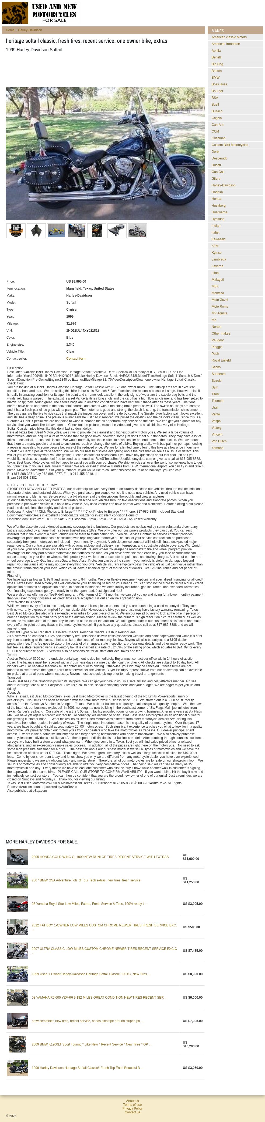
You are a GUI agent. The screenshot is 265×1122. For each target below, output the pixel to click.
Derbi (215, 152)
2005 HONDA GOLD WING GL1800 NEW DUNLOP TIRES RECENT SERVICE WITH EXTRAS (100, 857)
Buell (215, 104)
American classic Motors (229, 37)
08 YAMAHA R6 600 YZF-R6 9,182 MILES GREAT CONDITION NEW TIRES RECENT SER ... (99, 997)
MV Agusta (219, 313)
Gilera (216, 178)
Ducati (216, 165)
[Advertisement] (104, 70)
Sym (215, 387)
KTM (215, 246)
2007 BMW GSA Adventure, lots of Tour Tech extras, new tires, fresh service (86, 880)
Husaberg (219, 205)
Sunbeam (218, 374)
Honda (216, 199)
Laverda (217, 266)
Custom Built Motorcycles (230, 145)
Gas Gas (218, 172)
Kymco (217, 253)
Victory (216, 428)
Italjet (215, 232)
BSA (215, 98)
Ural (215, 407)
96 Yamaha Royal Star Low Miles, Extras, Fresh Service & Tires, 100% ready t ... (89, 904)
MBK (215, 286)
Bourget (217, 91)
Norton (216, 327)
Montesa (218, 293)
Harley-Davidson (30, 30)
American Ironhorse (226, 44)
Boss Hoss (219, 84)
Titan (215, 394)
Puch (215, 354)
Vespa (216, 421)
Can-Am (218, 125)
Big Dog (217, 64)
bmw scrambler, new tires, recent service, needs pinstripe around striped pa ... (88, 1021)
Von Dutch (219, 441)
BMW (215, 77)
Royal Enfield (221, 360)
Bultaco (217, 111)
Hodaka (217, 192)
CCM (215, 131)
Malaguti (218, 280)
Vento (216, 414)
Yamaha (218, 448)
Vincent (217, 434)
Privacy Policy (133, 1108)
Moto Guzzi (220, 300)
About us (132, 1101)
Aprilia (216, 51)
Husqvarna (219, 212)
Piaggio (217, 347)
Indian (216, 226)
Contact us (132, 1112)
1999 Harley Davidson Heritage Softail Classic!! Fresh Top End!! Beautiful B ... (88, 1068)
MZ (214, 320)
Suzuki (216, 381)
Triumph (218, 401)
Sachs (216, 367)
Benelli (216, 57)
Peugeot (218, 340)
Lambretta (219, 259)
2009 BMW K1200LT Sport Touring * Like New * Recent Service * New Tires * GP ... (92, 1044)
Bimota (217, 71)
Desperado (220, 158)
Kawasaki (218, 239)
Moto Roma (220, 306)
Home (10, 30)
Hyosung (218, 219)
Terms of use (132, 1105)
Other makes (221, 333)
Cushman (218, 138)
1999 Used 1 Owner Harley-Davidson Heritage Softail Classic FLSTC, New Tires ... (91, 974)
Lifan (215, 273)
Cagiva (217, 118)
